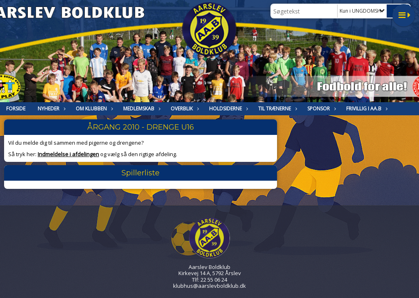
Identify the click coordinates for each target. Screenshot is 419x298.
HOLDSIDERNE (227, 108)
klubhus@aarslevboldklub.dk (209, 285)
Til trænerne (276, 108)
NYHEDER (50, 108)
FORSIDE (15, 108)
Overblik (184, 108)
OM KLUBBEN (93, 108)
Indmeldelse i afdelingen (68, 154)
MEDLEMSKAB (140, 108)
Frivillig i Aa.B (365, 108)
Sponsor (320, 108)
